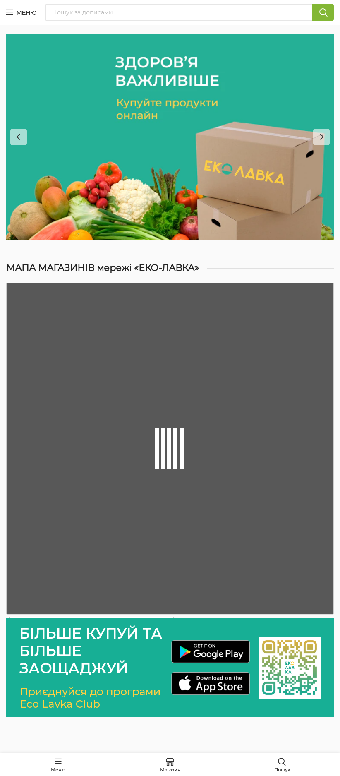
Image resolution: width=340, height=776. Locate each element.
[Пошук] (189, 12)
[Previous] (18, 137)
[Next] (321, 137)
